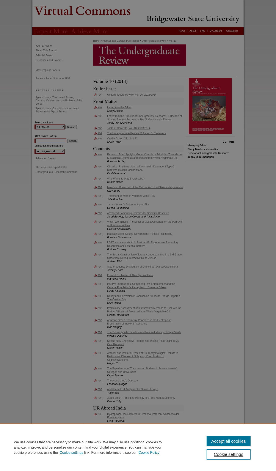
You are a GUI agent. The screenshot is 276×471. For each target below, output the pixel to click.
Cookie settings (71, 452)
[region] (138, 447)
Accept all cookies (228, 441)
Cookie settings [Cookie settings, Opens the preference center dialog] (228, 454)
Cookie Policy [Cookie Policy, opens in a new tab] (148, 452)
